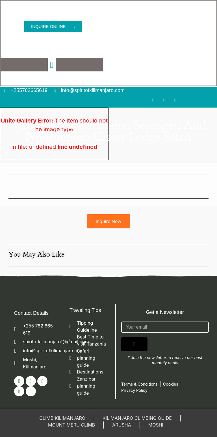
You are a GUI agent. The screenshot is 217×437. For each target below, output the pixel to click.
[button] (52, 65)
